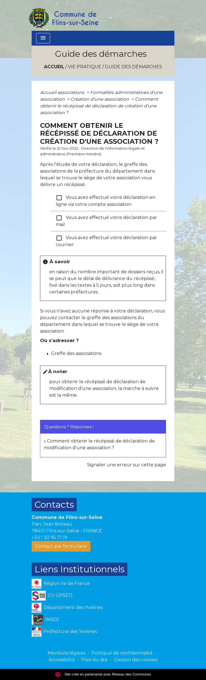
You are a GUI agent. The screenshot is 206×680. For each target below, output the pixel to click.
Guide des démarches (133, 66)
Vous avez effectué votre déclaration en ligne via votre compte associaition (105, 200)
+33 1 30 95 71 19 (49, 537)
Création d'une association (100, 99)
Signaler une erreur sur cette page (126, 464)
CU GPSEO (52, 596)
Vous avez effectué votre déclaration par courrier (106, 241)
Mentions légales (66, 653)
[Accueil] (63, 15)
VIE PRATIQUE (84, 66)
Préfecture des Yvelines (64, 632)
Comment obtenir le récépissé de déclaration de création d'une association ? (99, 106)
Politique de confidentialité (122, 653)
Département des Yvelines (67, 608)
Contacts (54, 504)
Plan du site (94, 659)
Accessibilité (61, 659)
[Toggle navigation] (43, 38)
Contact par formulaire (61, 546)
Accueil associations (62, 92)
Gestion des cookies (136, 659)
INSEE (45, 620)
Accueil (54, 66)
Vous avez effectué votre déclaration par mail (106, 221)
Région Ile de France (61, 584)
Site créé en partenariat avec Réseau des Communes (103, 674)
